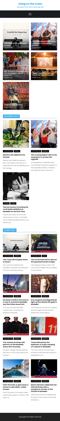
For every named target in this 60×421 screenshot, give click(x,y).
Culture (35, 70)
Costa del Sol (9, 40)
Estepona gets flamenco (13, 105)
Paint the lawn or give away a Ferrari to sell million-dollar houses (15, 387)
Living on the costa (30, 3)
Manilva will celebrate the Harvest (14, 156)
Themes (14, 68)
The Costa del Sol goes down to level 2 (15, 44)
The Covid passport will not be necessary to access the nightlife (44, 43)
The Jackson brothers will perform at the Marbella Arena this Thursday (14, 344)
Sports (7, 68)
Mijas (44, 256)
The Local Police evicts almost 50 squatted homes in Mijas (44, 260)
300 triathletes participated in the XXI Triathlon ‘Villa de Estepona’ (15, 73)
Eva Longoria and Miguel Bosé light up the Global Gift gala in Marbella (44, 302)
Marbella (18, 40)
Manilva (17, 151)
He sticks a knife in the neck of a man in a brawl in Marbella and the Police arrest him (16, 302)
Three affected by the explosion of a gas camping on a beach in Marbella (43, 344)
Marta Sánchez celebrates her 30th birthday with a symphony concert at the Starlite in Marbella (44, 388)
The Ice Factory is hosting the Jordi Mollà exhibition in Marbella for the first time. (15, 209)
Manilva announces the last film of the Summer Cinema (42, 74)
